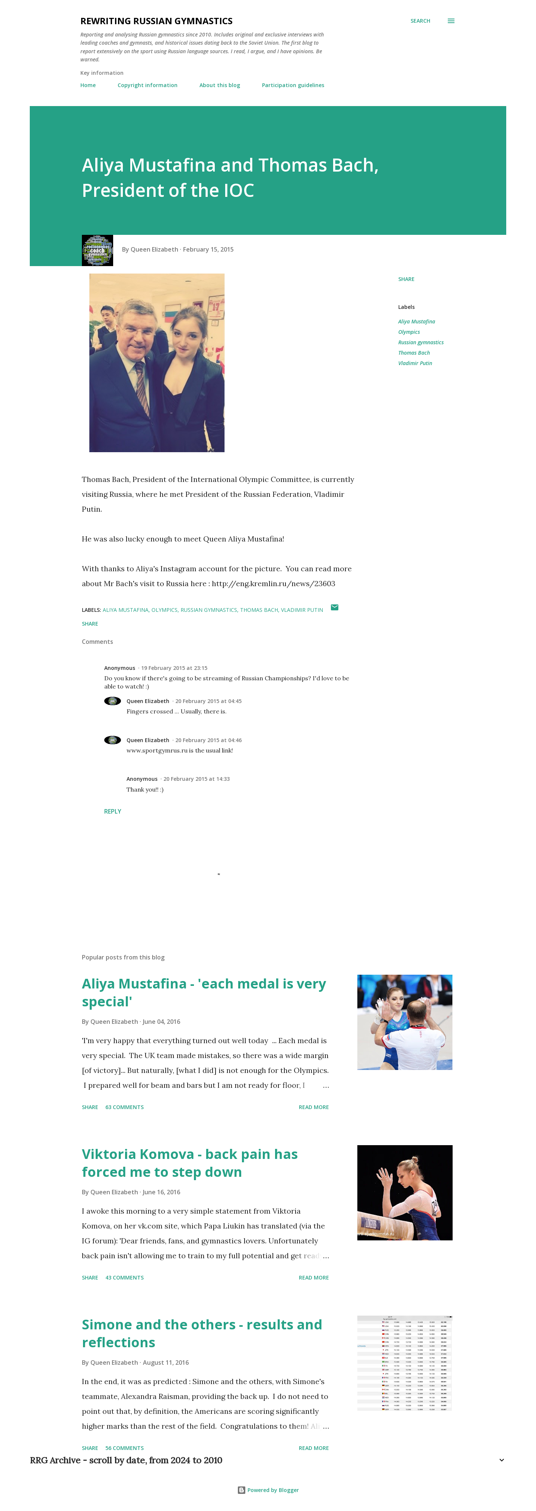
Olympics (409, 331)
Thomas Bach (414, 352)
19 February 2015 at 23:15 (174, 667)
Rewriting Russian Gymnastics (156, 21)
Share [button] (406, 278)
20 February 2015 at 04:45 (208, 701)
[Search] (420, 20)
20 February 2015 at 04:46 (208, 740)
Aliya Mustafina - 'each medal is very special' (204, 992)
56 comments (124, 1447)
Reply (112, 811)
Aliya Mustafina (416, 321)
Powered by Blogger (268, 1490)
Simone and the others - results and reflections (202, 1333)
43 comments (124, 1277)
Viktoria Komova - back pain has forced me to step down (190, 1163)
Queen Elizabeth (148, 701)
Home (88, 85)
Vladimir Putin (415, 363)
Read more (314, 1107)
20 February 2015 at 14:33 (196, 778)
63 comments (124, 1107)
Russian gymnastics (421, 342)
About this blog (220, 85)
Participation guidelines (293, 85)
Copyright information (148, 85)
